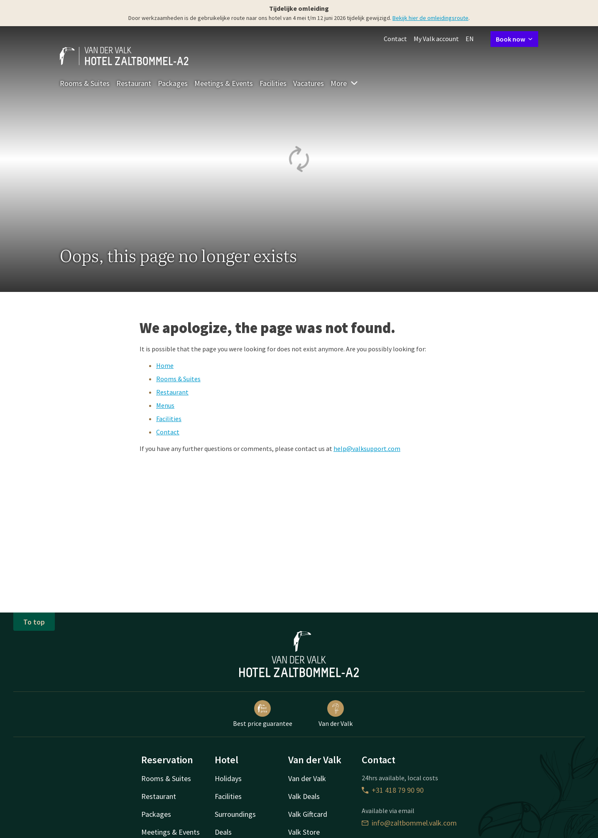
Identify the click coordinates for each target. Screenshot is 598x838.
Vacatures (308, 83)
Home (165, 365)
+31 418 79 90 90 (393, 790)
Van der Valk (336, 714)
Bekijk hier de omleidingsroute (430, 18)
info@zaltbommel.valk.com (409, 823)
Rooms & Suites (85, 83)
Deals (223, 832)
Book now (514, 39)
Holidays (228, 778)
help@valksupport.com (366, 448)
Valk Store (304, 832)
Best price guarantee (262, 714)
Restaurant (133, 83)
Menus (165, 405)
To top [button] (34, 622)
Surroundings (235, 814)
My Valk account (436, 38)
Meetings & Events (223, 83)
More (344, 83)
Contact (395, 38)
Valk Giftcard (307, 814)
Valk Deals (304, 796)
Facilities (273, 83)
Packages (173, 83)
